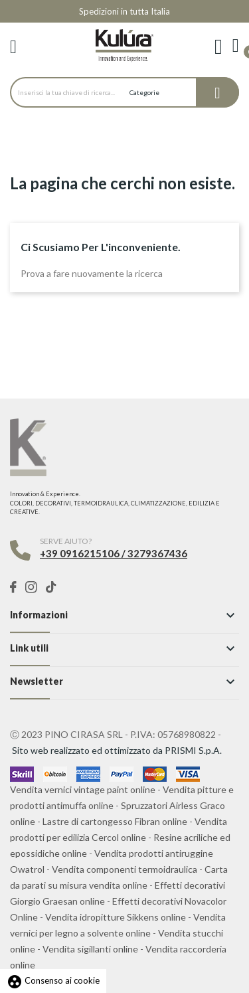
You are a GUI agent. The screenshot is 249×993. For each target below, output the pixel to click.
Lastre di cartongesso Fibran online (114, 821)
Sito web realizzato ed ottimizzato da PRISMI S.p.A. (117, 750)
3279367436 (157, 553)
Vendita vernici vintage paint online (82, 789)
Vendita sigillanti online (90, 948)
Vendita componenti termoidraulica (124, 869)
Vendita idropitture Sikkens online (115, 917)
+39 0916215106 (80, 553)
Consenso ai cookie (53, 980)
